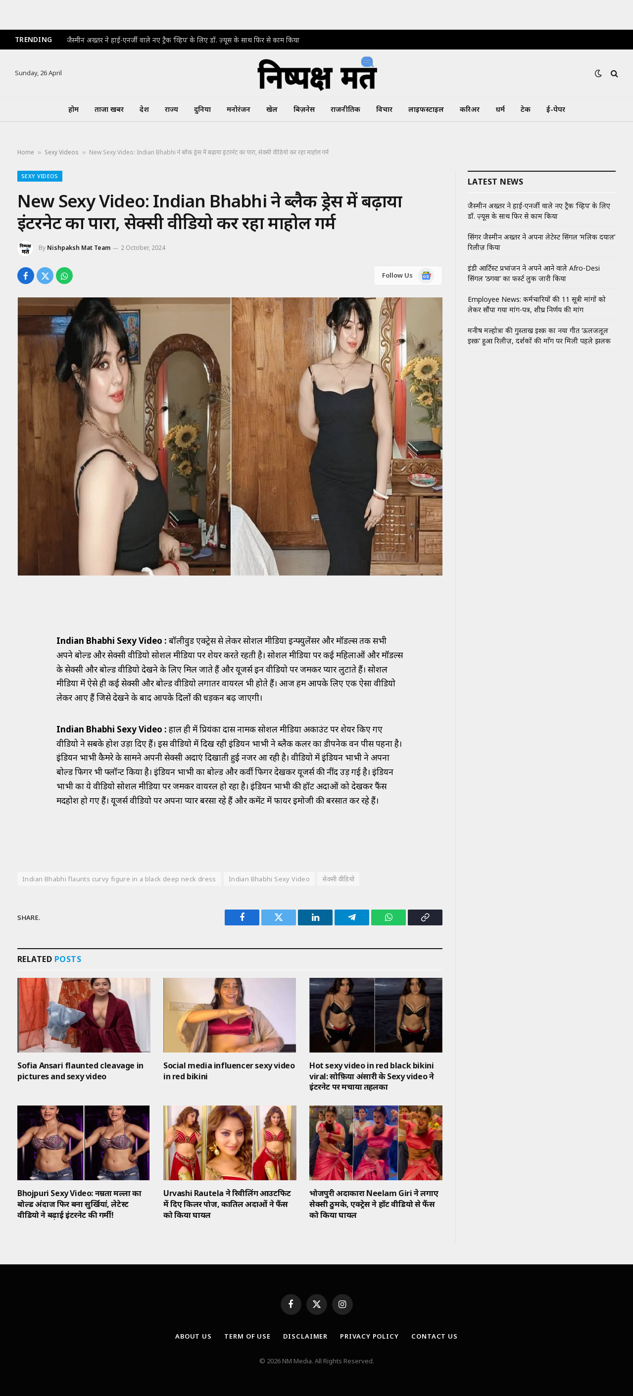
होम (73, 109)
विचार (384, 109)
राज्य (171, 109)
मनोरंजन (238, 109)
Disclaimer (305, 1336)
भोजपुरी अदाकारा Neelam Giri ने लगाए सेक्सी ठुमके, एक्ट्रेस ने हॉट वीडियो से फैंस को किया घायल (373, 1204)
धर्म (500, 109)
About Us (193, 1336)
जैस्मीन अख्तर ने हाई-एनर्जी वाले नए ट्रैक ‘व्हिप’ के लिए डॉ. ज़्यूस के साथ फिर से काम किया (183, 40)
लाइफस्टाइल (426, 109)
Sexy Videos (62, 152)
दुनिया (202, 109)
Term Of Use (247, 1336)
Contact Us (434, 1336)
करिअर (470, 109)
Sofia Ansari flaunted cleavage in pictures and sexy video (80, 1071)
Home (25, 152)
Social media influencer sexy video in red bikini (228, 1071)
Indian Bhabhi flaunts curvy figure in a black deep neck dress (119, 878)
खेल (272, 109)
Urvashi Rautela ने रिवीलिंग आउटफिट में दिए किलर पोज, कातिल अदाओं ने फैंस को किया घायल (227, 1204)
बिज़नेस (304, 109)
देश (144, 109)
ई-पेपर (555, 109)
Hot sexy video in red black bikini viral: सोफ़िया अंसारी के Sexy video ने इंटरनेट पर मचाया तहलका (371, 1076)
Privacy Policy (369, 1336)
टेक (526, 109)
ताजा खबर (109, 109)
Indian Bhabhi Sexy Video (269, 878)
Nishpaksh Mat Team (78, 247)
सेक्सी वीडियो (338, 878)
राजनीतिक (345, 109)
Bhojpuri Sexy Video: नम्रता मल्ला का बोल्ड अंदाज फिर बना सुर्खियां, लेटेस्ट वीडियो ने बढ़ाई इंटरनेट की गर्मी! (79, 1204)
